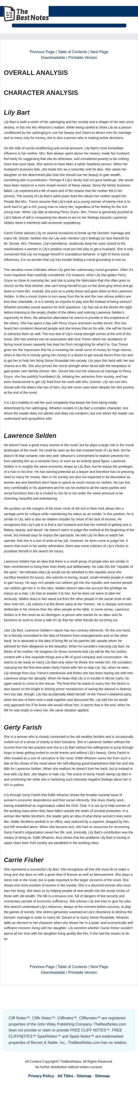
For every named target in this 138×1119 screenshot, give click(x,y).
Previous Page (42, 52)
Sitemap (84, 1076)
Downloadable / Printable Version (69, 58)
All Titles (65, 1076)
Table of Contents (72, 52)
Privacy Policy (41, 1076)
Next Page (99, 52)
